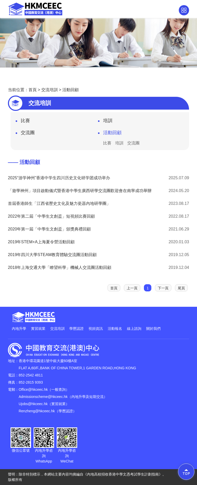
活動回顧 (70, 90)
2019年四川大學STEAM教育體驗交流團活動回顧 (52, 254)
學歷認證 (76, 328)
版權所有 (15, 480)
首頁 (32, 90)
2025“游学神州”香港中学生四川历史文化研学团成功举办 (59, 178)
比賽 (23, 122)
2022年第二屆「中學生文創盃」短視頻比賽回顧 (51, 216)
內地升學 (19, 328)
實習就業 (38, 328)
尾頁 (181, 288)
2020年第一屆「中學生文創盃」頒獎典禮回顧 (49, 229)
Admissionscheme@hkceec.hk (43, 397)
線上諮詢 (134, 328)
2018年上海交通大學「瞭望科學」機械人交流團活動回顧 (60, 267)
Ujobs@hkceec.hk (33, 404)
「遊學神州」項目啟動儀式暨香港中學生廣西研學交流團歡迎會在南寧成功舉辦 (80, 190)
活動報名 (115, 328)
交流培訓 (49, 90)
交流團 (25, 134)
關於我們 (153, 328)
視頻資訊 (95, 328)
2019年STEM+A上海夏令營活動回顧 (41, 242)
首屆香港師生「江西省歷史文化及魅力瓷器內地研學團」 (59, 203)
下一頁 (163, 288)
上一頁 (132, 288)
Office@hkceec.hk (33, 389)
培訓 (105, 122)
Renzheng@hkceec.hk (37, 411)
